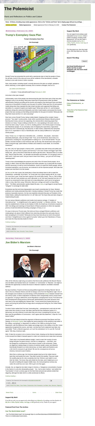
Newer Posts (9, 392)
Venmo (78, 43)
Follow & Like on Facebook (74, 93)
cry (44, 202)
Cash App (83, 43)
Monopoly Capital (17, 321)
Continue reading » (10, 222)
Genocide (22, 231)
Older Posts (58, 392)
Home (34, 392)
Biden (17, 385)
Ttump (26, 231)
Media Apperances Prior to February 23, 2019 (46, 25)
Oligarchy (59, 385)
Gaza (17, 231)
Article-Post (13, 231)
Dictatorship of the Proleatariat (34, 385)
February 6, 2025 (40, 92)
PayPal (73, 43)
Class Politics (23, 385)
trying (42, 184)
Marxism (54, 385)
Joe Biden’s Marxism (17, 242)
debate (47, 294)
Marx (50, 385)
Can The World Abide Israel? (15, 411)
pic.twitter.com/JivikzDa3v (17, 88)
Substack (79, 36)
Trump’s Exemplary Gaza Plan (23, 35)
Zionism (31, 231)
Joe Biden (45, 385)
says (15, 136)
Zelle (68, 44)
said (11, 172)
